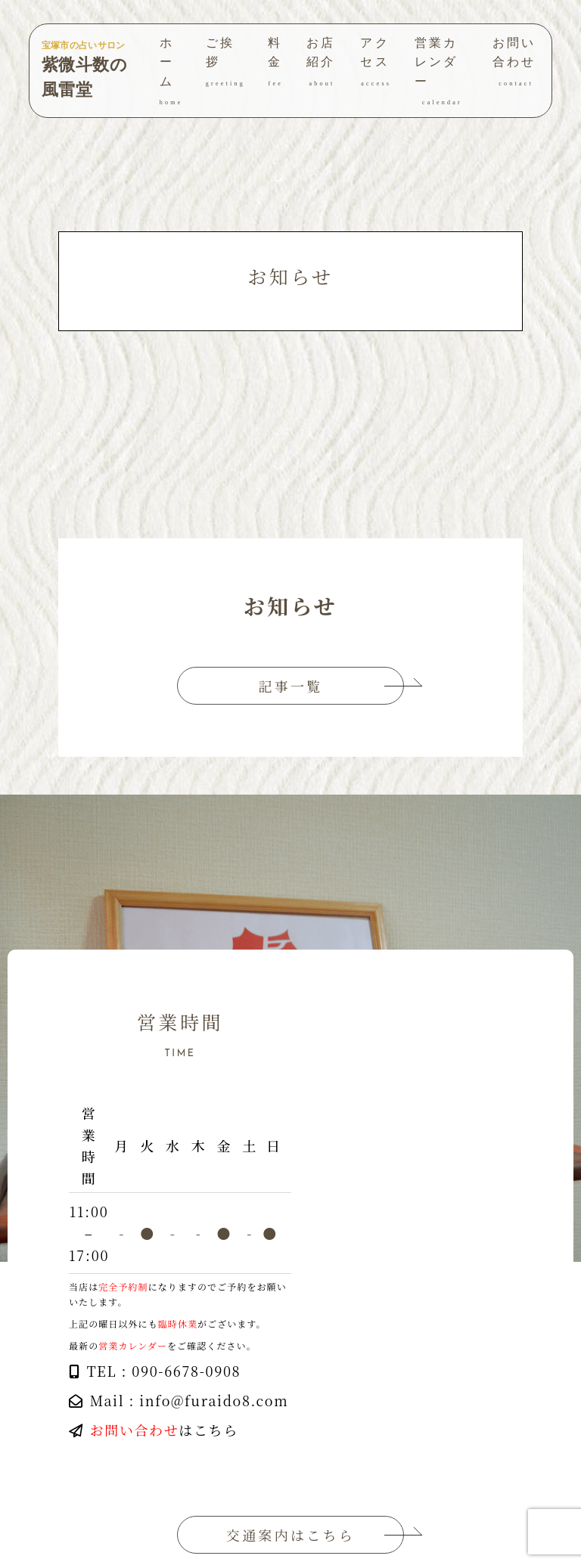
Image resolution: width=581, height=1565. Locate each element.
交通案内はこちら (290, 1535)
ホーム (171, 72)
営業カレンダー (442, 72)
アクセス (376, 62)
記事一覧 (291, 686)
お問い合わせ (515, 62)
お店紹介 (322, 62)
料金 (276, 62)
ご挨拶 (225, 62)
